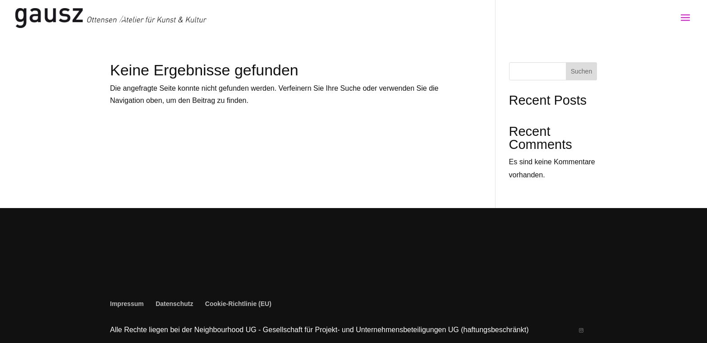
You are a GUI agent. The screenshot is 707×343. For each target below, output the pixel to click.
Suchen (581, 71)
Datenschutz (174, 303)
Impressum (127, 303)
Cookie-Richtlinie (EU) (238, 303)
